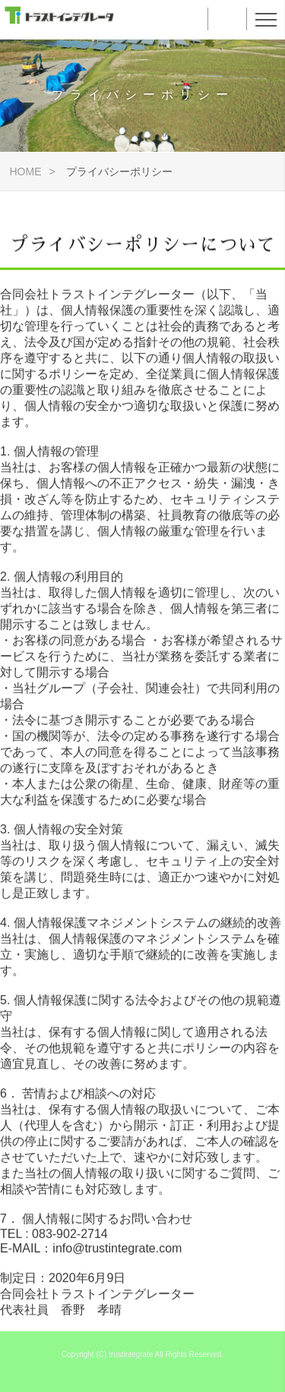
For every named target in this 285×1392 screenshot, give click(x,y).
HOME (24, 171)
